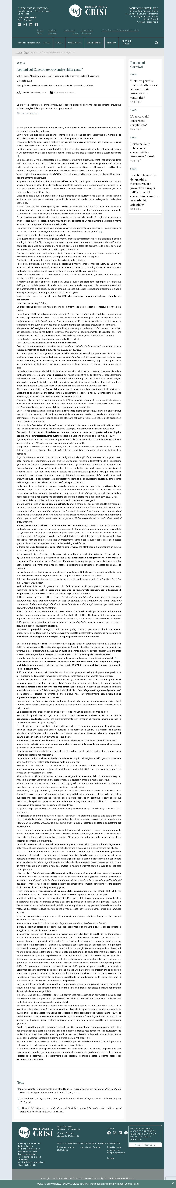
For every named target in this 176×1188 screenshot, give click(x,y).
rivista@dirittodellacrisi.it (29, 1156)
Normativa (75, 42)
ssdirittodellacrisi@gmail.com (31, 1162)
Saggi (46, 42)
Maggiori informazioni (145, 1144)
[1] (18, 1089)
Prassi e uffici (126, 43)
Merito (111, 42)
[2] (18, 1098)
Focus (59, 42)
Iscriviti (110, 1158)
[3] (18, 1108)
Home (19, 52)
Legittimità (94, 42)
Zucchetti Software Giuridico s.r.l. (119, 1178)
